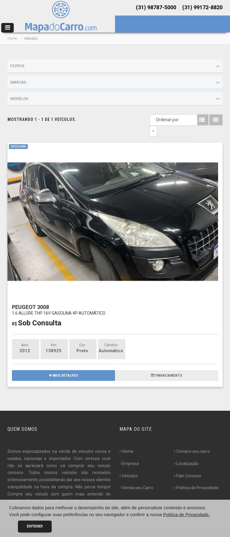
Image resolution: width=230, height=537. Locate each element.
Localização (186, 452)
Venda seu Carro (136, 476)
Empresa (129, 452)
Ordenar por (154, 119)
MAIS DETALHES (63, 364)
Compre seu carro (192, 440)
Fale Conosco (187, 464)
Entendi (35, 526)
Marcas (115, 82)
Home (12, 38)
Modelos (115, 98)
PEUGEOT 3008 (58, 298)
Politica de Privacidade (196, 476)
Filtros (115, 66)
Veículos (128, 464)
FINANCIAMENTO (166, 364)
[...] (30, 497)
